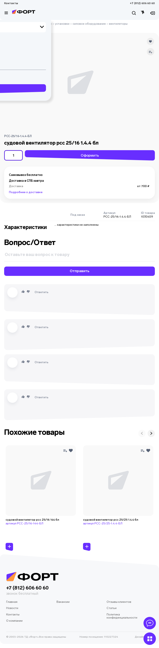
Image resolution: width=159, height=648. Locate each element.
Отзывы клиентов (119, 601)
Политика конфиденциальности (122, 616)
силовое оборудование (89, 24)
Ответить (41, 292)
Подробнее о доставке (25, 192)
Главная (9, 24)
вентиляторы (118, 24)
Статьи (112, 608)
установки (62, 24)
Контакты (11, 3)
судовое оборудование (35, 24)
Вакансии (63, 601)
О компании (14, 620)
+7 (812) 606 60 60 (142, 3)
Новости (12, 608)
